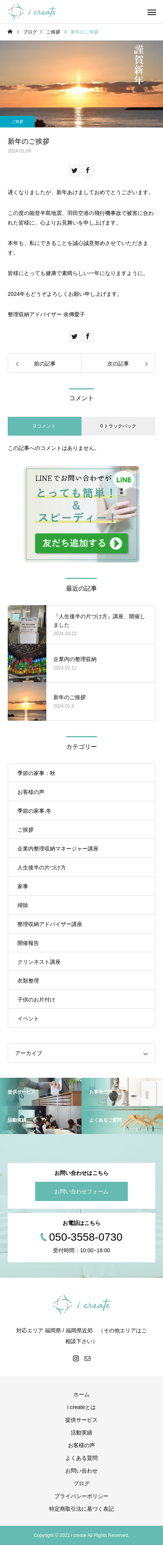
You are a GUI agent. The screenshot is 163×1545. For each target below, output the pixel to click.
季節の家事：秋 (36, 773)
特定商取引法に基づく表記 (81, 1509)
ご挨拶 (17, 121)
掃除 (22, 905)
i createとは (81, 1407)
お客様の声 (30, 792)
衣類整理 (28, 981)
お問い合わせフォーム (81, 1191)
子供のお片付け (36, 999)
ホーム (81, 1394)
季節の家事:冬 (34, 811)
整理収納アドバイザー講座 (49, 924)
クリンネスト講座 (39, 962)
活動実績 (81, 1432)
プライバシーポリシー (81, 1496)
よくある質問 (81, 1458)
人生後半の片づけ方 (41, 867)
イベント (28, 1018)
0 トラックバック (118, 426)
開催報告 (28, 943)
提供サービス (81, 1420)
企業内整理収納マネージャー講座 (57, 848)
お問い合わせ (81, 1471)
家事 (22, 886)
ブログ (81, 1483)
